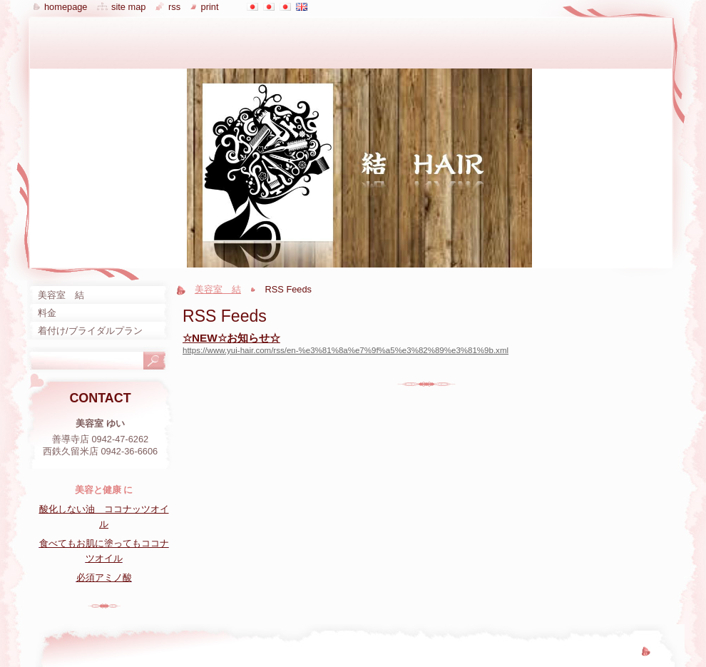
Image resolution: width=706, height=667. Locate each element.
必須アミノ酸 (104, 577)
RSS (174, 6)
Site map (128, 6)
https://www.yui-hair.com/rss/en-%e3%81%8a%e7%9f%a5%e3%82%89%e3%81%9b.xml (345, 350)
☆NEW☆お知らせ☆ (231, 338)
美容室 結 (218, 289)
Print (210, 6)
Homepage (65, 6)
